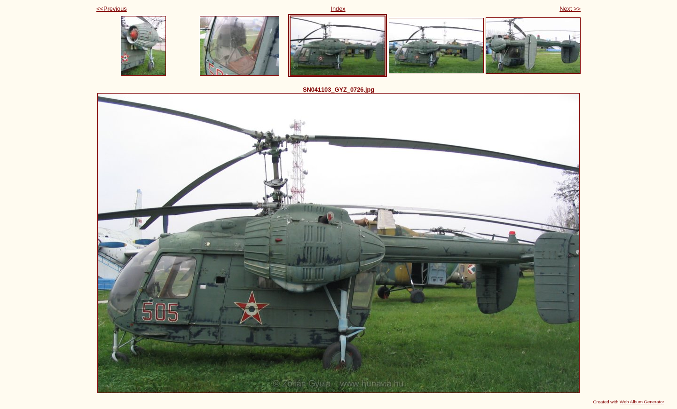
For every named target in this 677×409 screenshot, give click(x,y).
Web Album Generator (642, 401)
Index (338, 8)
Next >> (570, 8)
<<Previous (111, 8)
